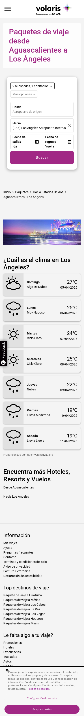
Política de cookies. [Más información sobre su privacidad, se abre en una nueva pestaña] (39, 688)
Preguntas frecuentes (18, 552)
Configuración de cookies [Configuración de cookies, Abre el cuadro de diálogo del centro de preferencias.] (42, 698)
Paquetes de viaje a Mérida (21, 600)
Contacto (9, 557)
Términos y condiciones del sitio (25, 562)
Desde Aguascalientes (18, 487)
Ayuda (7, 548)
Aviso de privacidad (16, 566)
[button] (24, 146)
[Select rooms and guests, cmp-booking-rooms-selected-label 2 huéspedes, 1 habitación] (32, 85)
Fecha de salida (19, 139)
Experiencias (12, 652)
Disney (8, 666)
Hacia (17, 123)
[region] (42, 691)
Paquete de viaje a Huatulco (22, 595)
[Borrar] (69, 126)
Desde (17, 107)
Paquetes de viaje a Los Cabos (24, 604)
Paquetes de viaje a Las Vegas (24, 614)
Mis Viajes (10, 543)
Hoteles (8, 647)
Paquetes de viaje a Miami (21, 623)
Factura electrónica (16, 571)
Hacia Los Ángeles (16, 496)
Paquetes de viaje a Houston (23, 618)
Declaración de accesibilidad (22, 576)
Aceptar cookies (42, 709)
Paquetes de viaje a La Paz (21, 609)
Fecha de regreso (51, 139)
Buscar (42, 157)
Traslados (10, 657)
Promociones (12, 642)
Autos (7, 661)
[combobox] (43, 111)
